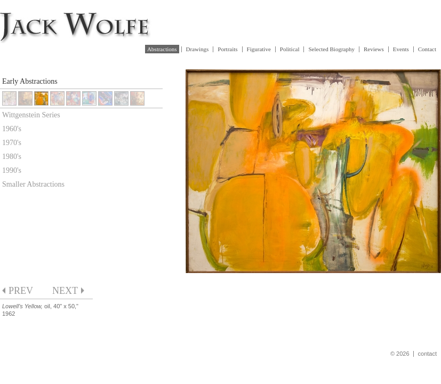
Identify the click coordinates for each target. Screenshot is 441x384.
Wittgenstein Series (31, 115)
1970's (11, 143)
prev (21, 290)
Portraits (227, 49)
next (65, 290)
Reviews (374, 49)
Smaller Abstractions (33, 184)
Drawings (197, 49)
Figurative (259, 49)
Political (290, 49)
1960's (11, 129)
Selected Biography (331, 49)
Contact (427, 49)
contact (427, 353)
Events (401, 49)
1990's (11, 170)
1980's (11, 157)
